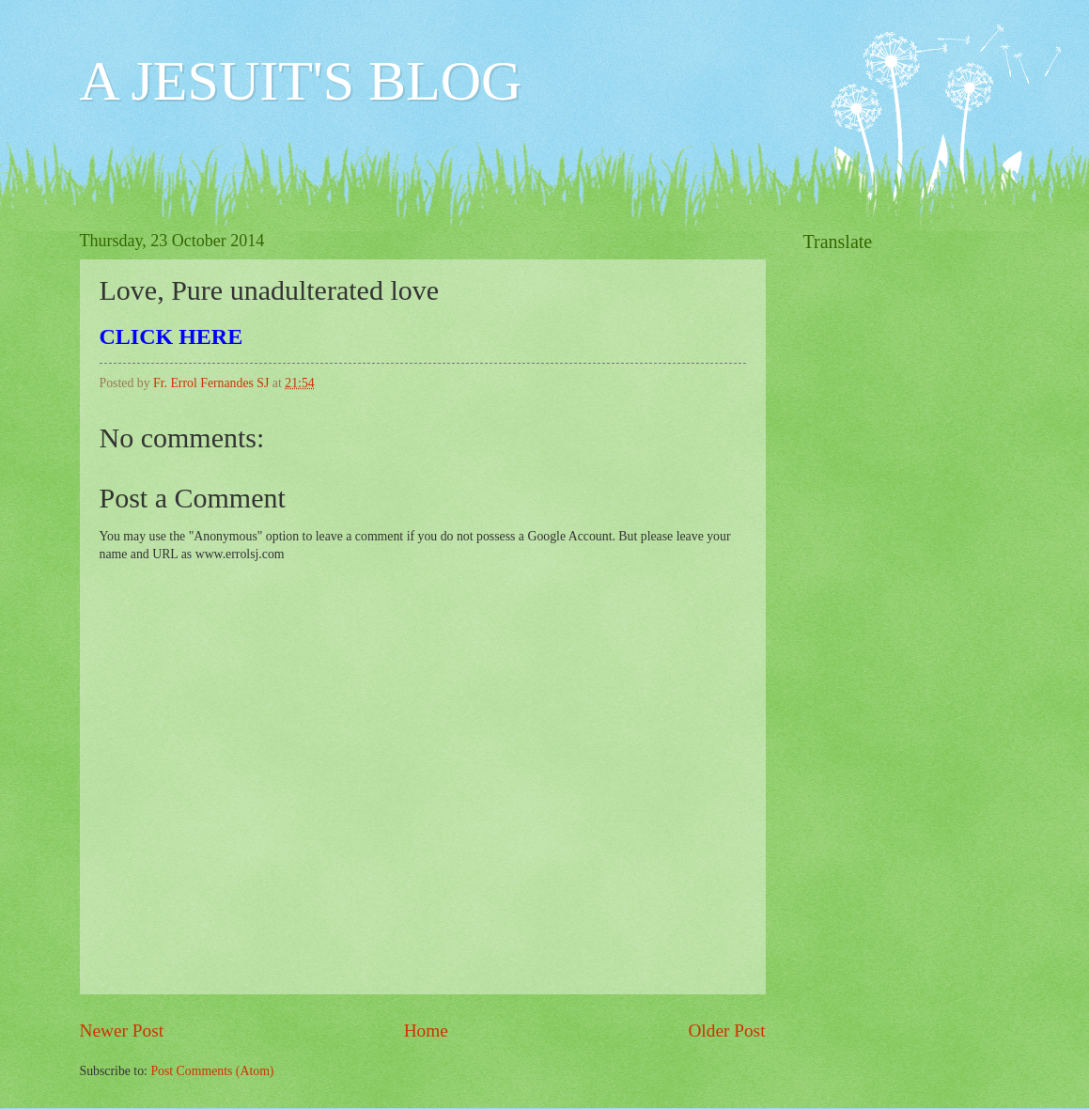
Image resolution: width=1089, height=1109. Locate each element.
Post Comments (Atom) (211, 1071)
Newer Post (122, 1030)
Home (426, 1030)
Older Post (726, 1030)
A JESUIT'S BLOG (301, 81)
